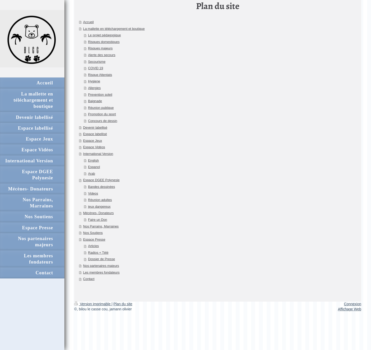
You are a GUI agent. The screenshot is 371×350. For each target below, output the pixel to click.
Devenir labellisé (95, 127)
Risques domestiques (104, 42)
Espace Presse (94, 239)
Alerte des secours (101, 55)
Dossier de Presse (101, 259)
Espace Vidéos (94, 147)
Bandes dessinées (101, 187)
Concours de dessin (102, 121)
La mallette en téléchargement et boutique (114, 29)
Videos (93, 193)
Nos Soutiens (93, 233)
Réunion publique (101, 108)
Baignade (95, 101)
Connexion (352, 304)
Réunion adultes (100, 200)
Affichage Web (349, 309)
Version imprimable (93, 304)
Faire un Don (97, 220)
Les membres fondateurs (101, 272)
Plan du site (122, 304)
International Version (98, 154)
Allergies (94, 88)
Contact (89, 279)
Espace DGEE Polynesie (101, 180)
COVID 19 (95, 68)
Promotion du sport (102, 114)
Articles (93, 246)
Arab (91, 174)
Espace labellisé (95, 134)
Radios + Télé (98, 253)
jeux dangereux (99, 206)
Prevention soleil (100, 95)
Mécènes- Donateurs (98, 213)
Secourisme (97, 62)
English (93, 160)
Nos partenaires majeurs (101, 266)
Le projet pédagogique (104, 35)
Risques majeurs (100, 48)
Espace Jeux (92, 141)
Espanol (94, 167)
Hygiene (94, 81)
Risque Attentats (100, 75)
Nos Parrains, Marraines (101, 226)
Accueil (88, 22)
